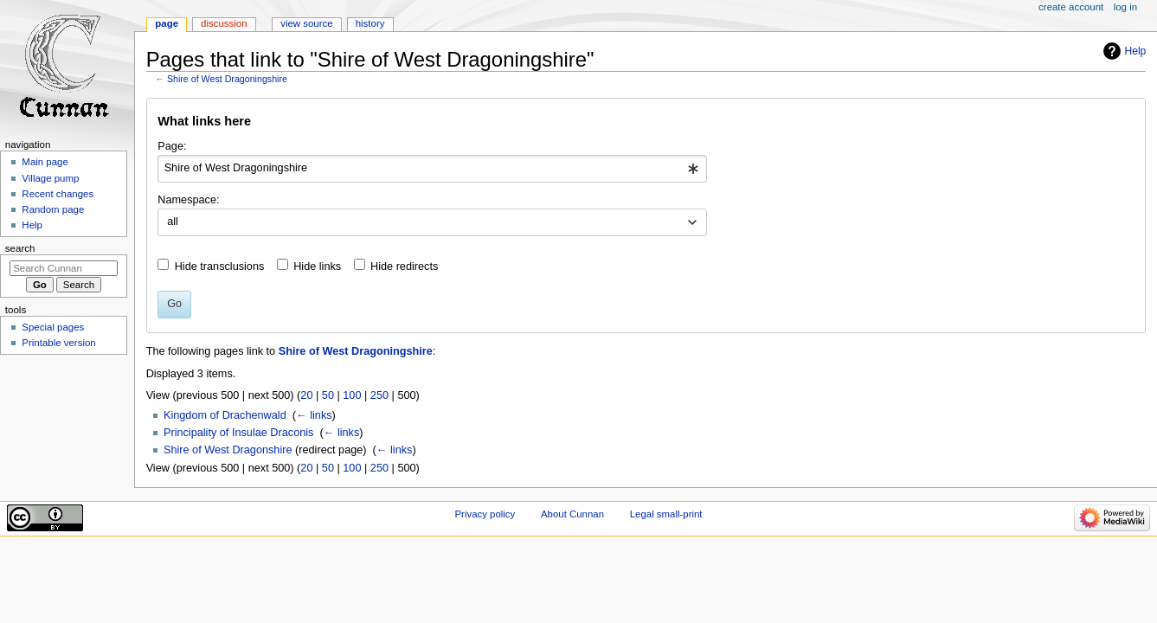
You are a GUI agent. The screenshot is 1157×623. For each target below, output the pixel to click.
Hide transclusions (220, 266)
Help (1136, 51)
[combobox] (432, 169)
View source (306, 23)
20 (306, 395)
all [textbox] (172, 221)
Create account (1070, 7)
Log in (1125, 7)
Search (20, 248)
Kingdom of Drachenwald (225, 415)
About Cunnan (572, 514)
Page (166, 23)
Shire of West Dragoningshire (227, 79)
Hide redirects (404, 266)
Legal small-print (666, 514)
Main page (45, 162)
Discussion (224, 23)
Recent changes (57, 194)
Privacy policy (484, 514)
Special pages (53, 327)
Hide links (317, 266)
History (370, 23)
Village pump (50, 178)
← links (314, 415)
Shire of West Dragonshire (228, 450)
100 (352, 395)
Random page (53, 209)
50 (328, 395)
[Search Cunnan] (64, 268)
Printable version (58, 342)
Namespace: (188, 200)
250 (379, 395)
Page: (171, 146)
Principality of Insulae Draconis (238, 433)
